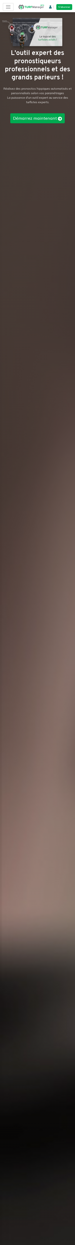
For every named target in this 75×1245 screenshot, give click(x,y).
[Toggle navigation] (8, 7)
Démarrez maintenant (37, 118)
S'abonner (64, 7)
